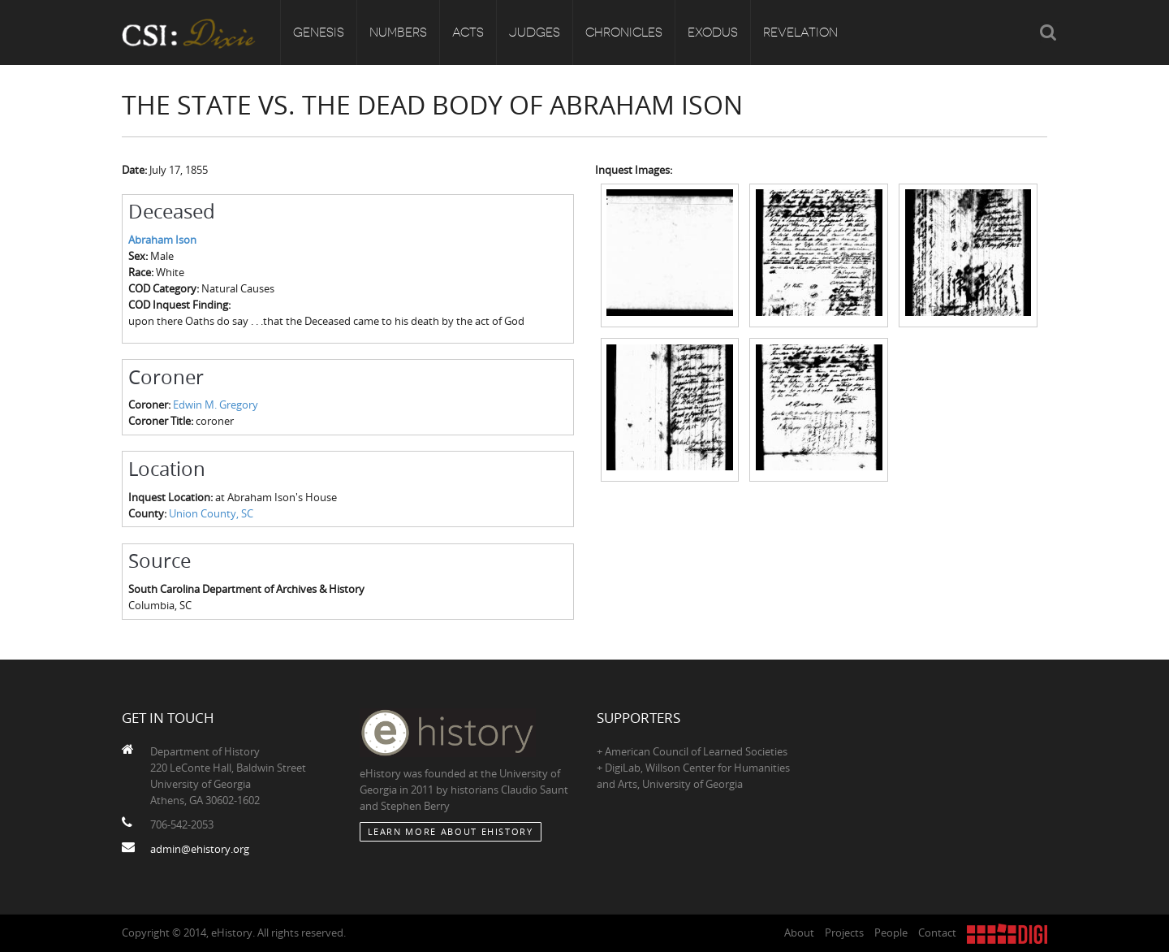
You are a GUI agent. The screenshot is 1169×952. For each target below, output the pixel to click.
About (799, 932)
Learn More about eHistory (450, 831)
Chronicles (623, 32)
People (891, 932)
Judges (534, 32)
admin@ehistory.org (199, 849)
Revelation (800, 32)
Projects (844, 932)
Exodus (713, 32)
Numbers (398, 32)
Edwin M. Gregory (215, 404)
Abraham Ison (162, 239)
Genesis (318, 32)
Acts (468, 32)
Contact (937, 932)
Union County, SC (211, 513)
